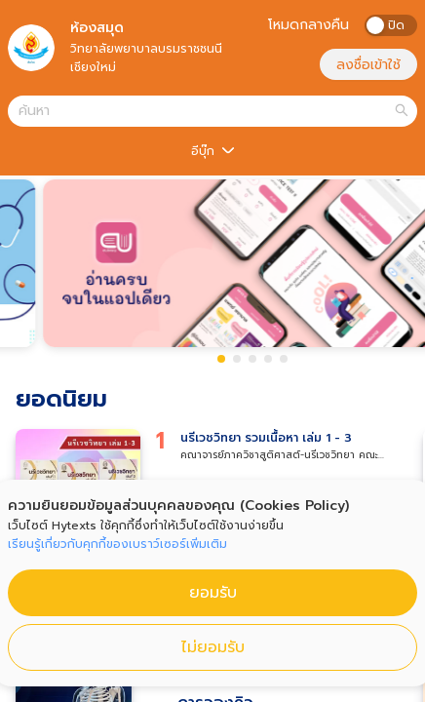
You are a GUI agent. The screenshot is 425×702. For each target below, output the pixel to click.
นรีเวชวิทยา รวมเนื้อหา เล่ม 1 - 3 (266, 438)
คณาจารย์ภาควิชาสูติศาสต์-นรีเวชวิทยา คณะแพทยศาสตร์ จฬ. (279, 455)
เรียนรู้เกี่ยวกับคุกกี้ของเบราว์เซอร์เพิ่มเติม (117, 544)
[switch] (391, 25)
